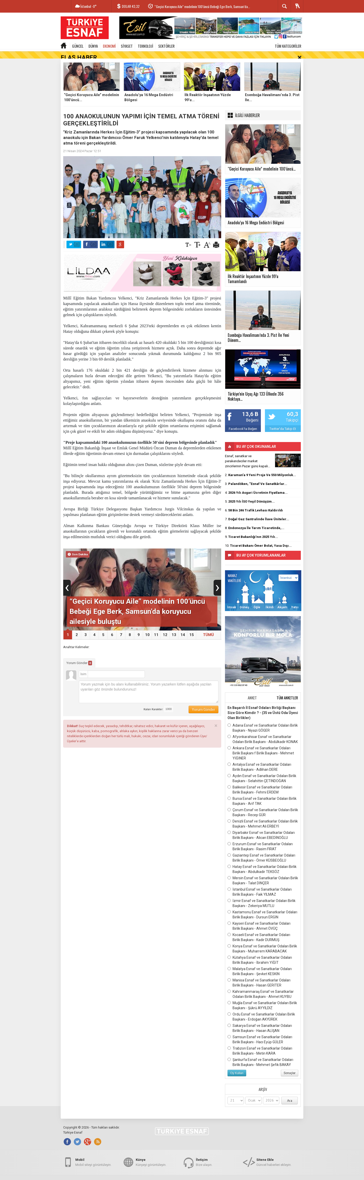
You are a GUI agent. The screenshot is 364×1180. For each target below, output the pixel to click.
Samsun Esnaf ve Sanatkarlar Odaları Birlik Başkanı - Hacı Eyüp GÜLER (260, 1032)
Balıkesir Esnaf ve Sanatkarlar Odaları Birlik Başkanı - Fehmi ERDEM (260, 782)
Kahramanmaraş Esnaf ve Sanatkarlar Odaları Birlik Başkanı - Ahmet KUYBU (261, 986)
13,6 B (250, 407)
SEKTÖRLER (166, 46)
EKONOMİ (109, 46)
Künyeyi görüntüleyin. (151, 1158)
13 (174, 627)
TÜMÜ (208, 627)
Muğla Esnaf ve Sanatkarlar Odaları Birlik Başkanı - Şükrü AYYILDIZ (262, 998)
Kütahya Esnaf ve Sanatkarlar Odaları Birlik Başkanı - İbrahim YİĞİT (260, 952)
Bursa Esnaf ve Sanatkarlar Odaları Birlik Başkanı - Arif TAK (262, 793)
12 (165, 627)
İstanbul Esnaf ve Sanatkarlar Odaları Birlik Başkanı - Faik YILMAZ (260, 884)
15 (191, 627)
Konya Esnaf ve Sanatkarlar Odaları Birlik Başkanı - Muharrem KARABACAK (262, 941)
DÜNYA (93, 46)
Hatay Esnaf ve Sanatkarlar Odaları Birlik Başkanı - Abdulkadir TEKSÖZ (262, 861)
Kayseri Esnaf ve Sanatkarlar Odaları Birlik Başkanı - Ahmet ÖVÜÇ (259, 918)
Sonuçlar (289, 1065)
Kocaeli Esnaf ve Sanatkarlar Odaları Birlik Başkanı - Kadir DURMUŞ (259, 930)
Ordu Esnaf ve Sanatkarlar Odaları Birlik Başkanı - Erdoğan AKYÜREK (261, 1009)
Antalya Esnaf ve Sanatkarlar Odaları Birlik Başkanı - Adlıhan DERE (259, 759)
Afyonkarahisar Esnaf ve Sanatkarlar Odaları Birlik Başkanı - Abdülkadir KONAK (263, 731)
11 (156, 627)
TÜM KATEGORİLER (288, 46)
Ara (289, 1093)
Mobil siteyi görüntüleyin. (93, 1158)
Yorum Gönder (79, 655)
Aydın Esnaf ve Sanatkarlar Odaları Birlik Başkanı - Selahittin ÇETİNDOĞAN (262, 771)
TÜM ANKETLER (287, 690)
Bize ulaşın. (204, 1158)
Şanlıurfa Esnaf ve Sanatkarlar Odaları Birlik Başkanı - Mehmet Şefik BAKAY (260, 1054)
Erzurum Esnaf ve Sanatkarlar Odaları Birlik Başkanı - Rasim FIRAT (260, 839)
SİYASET (127, 46)
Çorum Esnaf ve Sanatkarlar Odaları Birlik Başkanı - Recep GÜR (263, 805)
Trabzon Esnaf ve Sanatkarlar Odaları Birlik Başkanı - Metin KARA (260, 1043)
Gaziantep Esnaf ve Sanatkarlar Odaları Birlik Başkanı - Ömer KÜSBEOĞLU (261, 850)
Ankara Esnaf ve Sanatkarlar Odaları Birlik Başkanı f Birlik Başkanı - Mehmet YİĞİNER (261, 745)
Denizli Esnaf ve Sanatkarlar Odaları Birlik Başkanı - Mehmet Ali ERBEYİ (263, 816)
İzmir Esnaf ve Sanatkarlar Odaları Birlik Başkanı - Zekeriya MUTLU (261, 895)
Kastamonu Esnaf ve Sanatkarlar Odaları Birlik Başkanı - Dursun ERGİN (262, 907)
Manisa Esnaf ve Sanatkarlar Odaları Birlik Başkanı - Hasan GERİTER (259, 975)
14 (182, 627)
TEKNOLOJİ (145, 46)
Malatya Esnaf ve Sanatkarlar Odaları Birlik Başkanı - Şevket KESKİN (260, 964)
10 (147, 627)
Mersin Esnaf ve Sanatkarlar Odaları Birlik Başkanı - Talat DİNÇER (263, 873)
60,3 (292, 407)
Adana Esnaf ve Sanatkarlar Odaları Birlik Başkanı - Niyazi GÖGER (263, 720)
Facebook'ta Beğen (243, 421)
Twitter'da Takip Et (282, 421)
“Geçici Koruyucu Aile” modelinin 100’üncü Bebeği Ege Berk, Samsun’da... (202, 6)
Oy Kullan (236, 1065)
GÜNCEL (77, 46)
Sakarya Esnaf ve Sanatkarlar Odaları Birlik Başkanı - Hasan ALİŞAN (260, 1020)
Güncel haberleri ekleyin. (273, 1158)
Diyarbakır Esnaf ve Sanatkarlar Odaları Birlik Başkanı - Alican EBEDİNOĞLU (261, 827)
